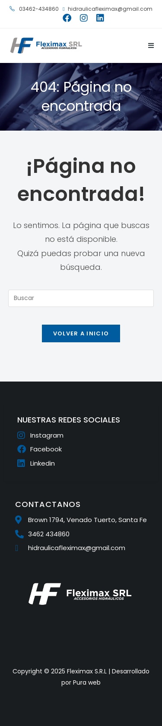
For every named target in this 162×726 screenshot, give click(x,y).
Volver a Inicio (81, 333)
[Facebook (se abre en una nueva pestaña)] (67, 18)
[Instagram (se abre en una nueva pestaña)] (84, 18)
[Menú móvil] (148, 45)
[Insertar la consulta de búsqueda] (81, 298)
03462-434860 (34, 9)
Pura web (87, 682)
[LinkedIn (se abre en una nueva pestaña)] (98, 18)
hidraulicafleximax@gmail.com (107, 9)
